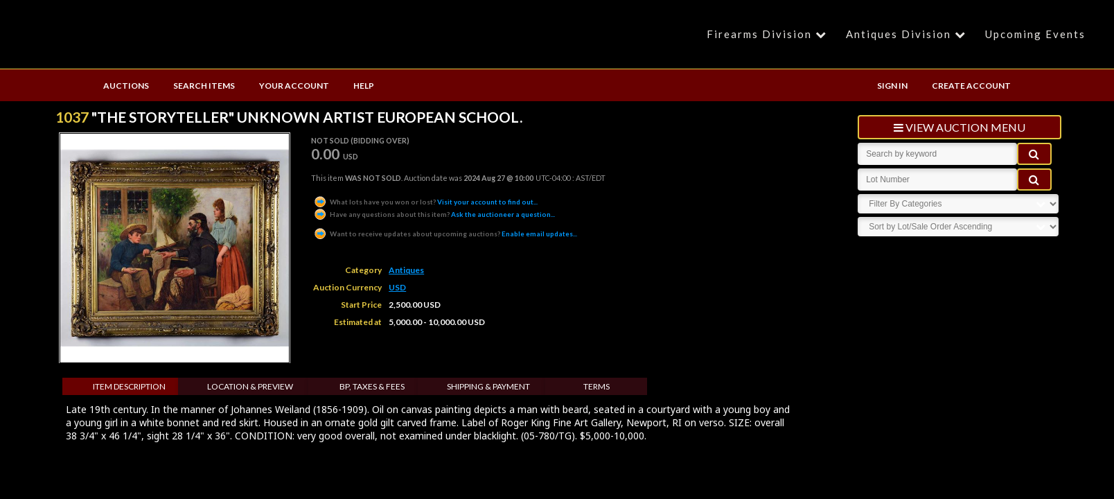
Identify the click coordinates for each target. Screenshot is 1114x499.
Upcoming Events (1035, 34)
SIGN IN (892, 85)
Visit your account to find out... (425, 202)
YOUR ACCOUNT (294, 85)
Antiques (406, 270)
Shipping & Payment (488, 386)
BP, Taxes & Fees (372, 386)
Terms (596, 386)
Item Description (129, 386)
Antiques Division (908, 34)
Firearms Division (769, 34)
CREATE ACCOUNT (971, 85)
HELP (363, 85)
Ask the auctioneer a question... (434, 214)
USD (397, 287)
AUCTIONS (126, 85)
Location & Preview (250, 386)
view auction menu (959, 127)
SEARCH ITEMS (204, 85)
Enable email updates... (445, 233)
